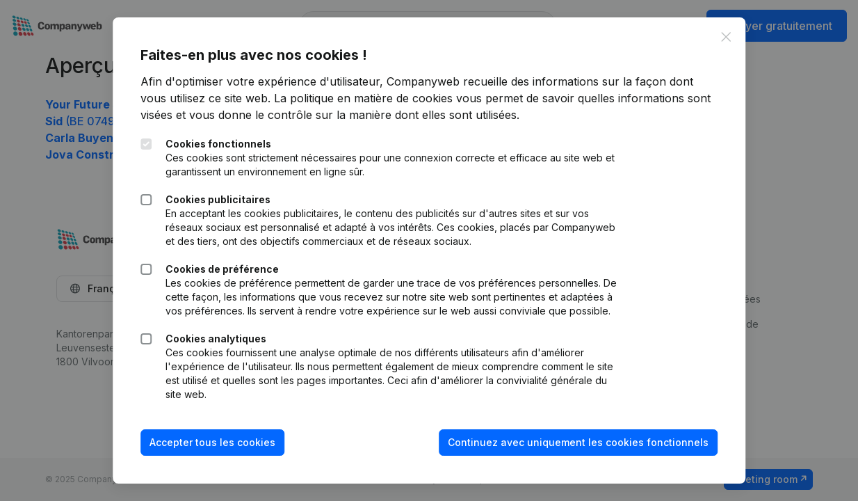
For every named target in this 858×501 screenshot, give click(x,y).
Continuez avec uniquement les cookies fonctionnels (578, 442)
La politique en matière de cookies (363, 98)
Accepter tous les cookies (212, 442)
